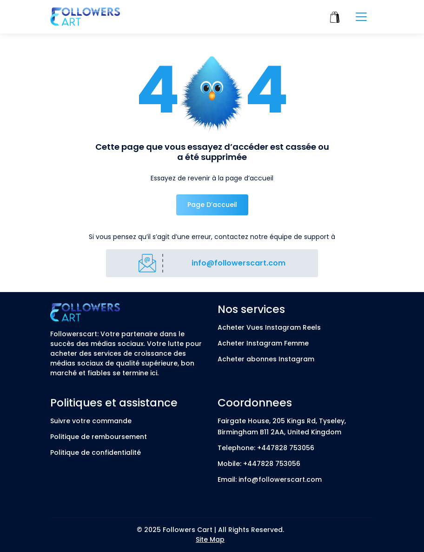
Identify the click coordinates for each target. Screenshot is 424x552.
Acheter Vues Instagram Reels (269, 327)
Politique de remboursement (98, 436)
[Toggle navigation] (361, 17)
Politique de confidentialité (95, 452)
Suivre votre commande (91, 421)
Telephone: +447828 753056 (266, 447)
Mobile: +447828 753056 (259, 463)
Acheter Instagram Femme (263, 343)
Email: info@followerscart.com (270, 479)
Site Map (210, 539)
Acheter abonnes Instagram (266, 359)
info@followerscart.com (238, 263)
